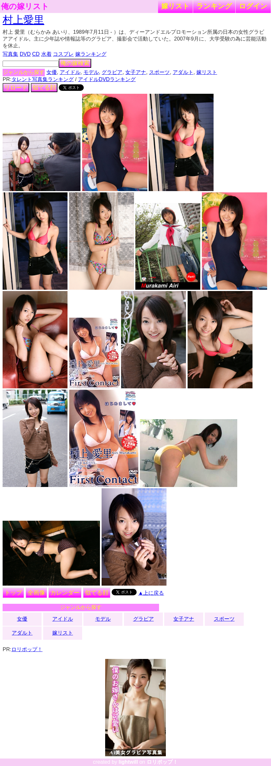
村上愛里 (23, 20)
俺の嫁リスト (25, 6)
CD (36, 54)
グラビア (112, 72)
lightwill (128, 762)
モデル (91, 72)
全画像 (36, 593)
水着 (46, 54)
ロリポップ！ (27, 649)
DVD (25, 54)
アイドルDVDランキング (107, 79)
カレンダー (65, 593)
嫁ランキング (90, 54)
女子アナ (135, 72)
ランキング (214, 6)
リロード (16, 87)
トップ (13, 593)
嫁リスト (175, 6)
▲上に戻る (151, 593)
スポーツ (159, 72)
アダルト (183, 72)
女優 (51, 72)
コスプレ (63, 54)
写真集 (10, 54)
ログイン (253, 6)
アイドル (70, 72)
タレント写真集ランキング (42, 79)
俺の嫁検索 (75, 63)
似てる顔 (44, 87)
